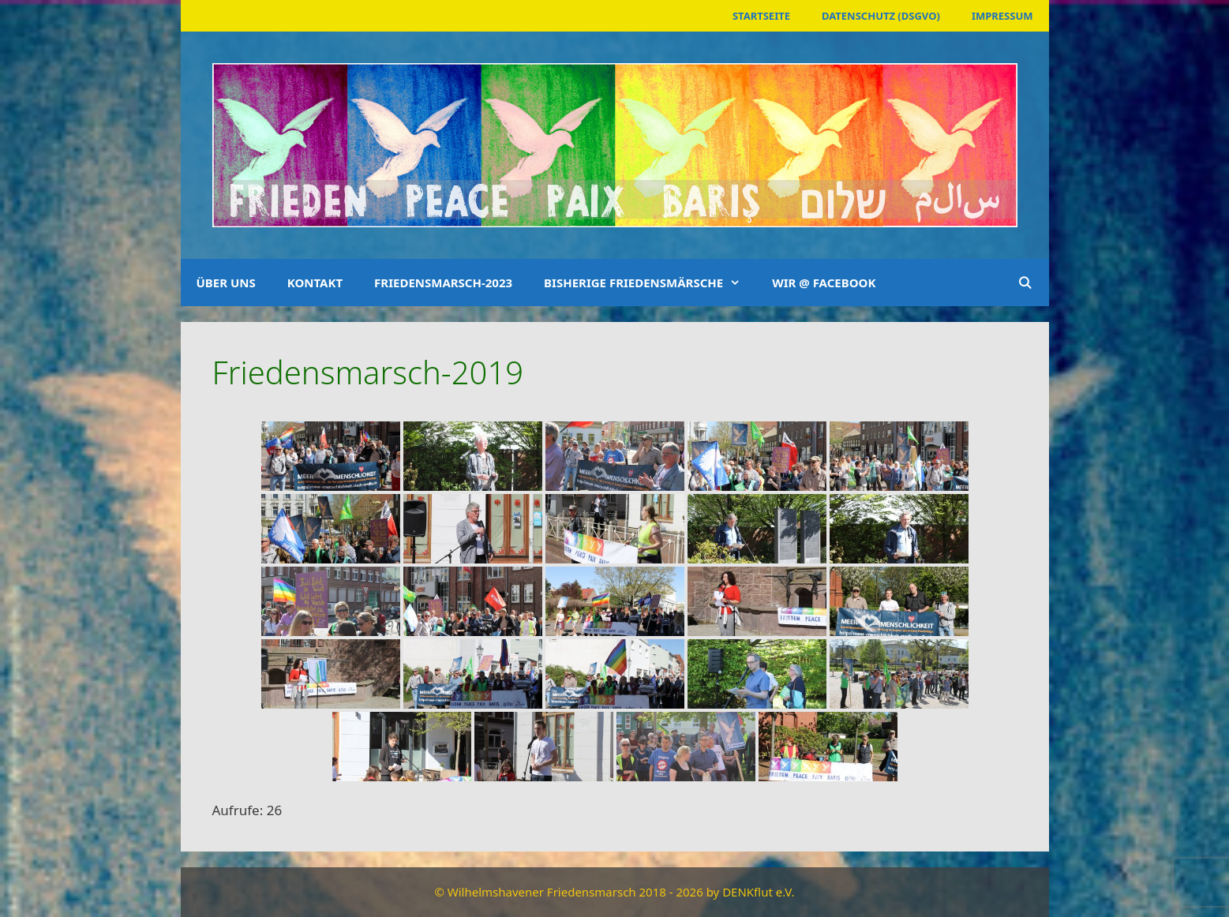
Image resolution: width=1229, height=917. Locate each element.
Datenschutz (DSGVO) (881, 16)
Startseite (761, 16)
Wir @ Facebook (823, 282)
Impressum (1002, 16)
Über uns (226, 282)
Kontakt (315, 282)
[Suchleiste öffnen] (1025, 282)
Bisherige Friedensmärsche (650, 282)
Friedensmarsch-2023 (443, 282)
